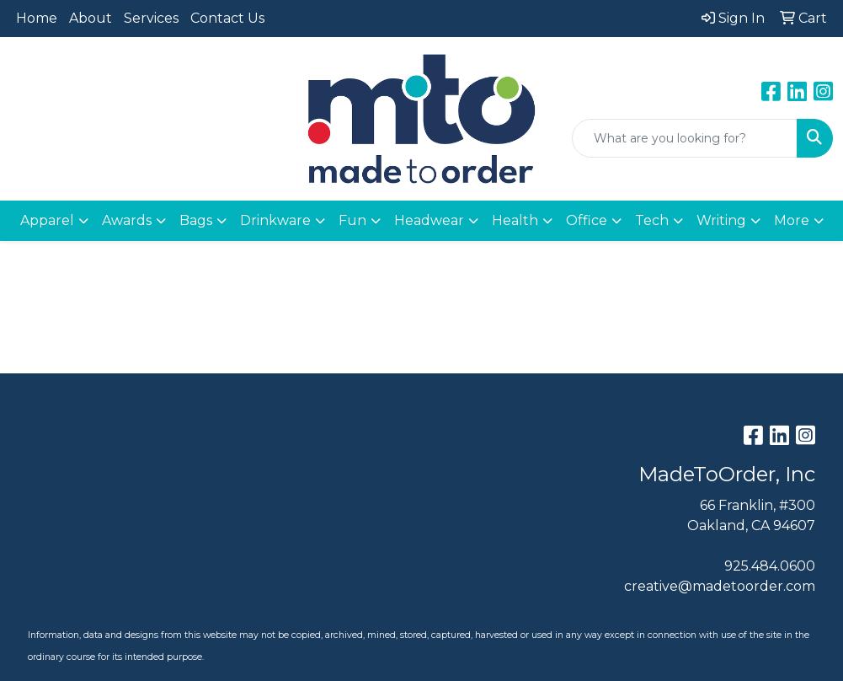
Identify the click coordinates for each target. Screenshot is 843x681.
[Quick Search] (685, 138)
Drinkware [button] (275, 220)
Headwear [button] (429, 220)
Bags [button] (195, 220)
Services (151, 18)
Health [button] (515, 220)
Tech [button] (652, 220)
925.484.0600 (769, 566)
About (90, 18)
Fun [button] (352, 220)
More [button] (791, 220)
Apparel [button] (47, 220)
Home (36, 18)
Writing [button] (721, 220)
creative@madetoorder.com (719, 586)
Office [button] (586, 220)
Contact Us (227, 18)
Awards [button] (127, 220)
